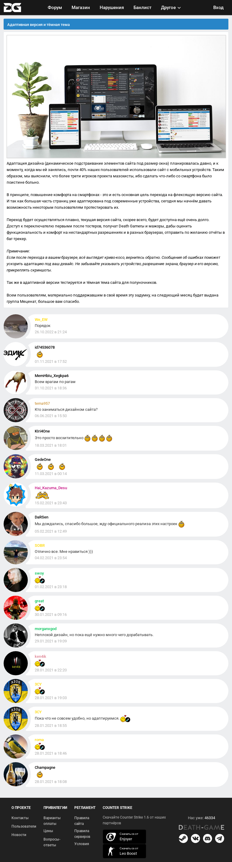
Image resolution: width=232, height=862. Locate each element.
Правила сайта (81, 821)
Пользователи (23, 826)
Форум (55, 7)
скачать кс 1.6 (121, 851)
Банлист (142, 7)
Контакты (20, 818)
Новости (18, 835)
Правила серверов (82, 834)
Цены (48, 831)
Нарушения (112, 7)
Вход (218, 7)
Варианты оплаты (52, 821)
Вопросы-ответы (52, 842)
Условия (81, 844)
